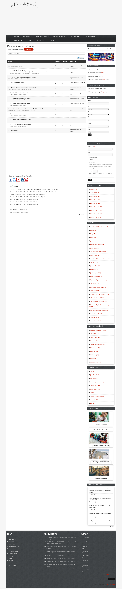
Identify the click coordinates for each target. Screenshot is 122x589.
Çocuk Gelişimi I (95, 248)
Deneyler (11, 558)
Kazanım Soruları (13, 548)
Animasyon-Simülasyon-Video (99, 330)
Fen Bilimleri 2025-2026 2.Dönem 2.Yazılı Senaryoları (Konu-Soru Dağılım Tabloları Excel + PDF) (34, 189)
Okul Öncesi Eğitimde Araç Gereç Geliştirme (101, 258)
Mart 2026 (85, 542)
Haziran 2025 (86, 569)
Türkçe (93, 234)
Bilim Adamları (90, 36)
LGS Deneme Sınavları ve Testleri (19, 65)
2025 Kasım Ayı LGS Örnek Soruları (19, 212)
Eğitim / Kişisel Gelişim (97, 382)
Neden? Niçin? (95, 351)
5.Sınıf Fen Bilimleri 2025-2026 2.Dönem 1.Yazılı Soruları (24, 204)
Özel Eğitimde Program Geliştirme (99, 310)
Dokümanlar (27, 36)
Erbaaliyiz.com (12, 556)
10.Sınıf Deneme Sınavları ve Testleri (21, 119)
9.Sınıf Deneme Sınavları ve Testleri (21, 114)
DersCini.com (12, 565)
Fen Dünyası (12, 537)
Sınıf (89, 106)
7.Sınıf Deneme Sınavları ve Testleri (21, 103)
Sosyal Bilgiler (94, 290)
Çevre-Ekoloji (94, 375)
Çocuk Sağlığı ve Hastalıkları (98, 251)
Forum (30, 40)
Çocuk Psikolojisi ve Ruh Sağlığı (98, 301)
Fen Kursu (11, 541)
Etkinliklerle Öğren (14, 563)
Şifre (89, 152)
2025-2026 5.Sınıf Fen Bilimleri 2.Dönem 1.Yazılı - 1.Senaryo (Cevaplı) (27, 194)
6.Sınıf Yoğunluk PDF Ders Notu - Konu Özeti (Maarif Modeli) (100, 499)
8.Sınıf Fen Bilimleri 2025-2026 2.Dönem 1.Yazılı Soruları (24, 199)
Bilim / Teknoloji (95, 389)
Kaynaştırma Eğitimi (96, 276)
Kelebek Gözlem (13, 553)
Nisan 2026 (86, 537)
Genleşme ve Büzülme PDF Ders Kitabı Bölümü (100, 520)
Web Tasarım (94, 378)
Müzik (92, 403)
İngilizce (93, 237)
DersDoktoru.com (13, 551)
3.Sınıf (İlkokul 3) (95, 199)
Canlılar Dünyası (95, 385)
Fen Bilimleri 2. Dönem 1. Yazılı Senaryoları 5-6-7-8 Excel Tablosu (26, 207)
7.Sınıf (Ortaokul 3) (96, 214)
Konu (89, 123)
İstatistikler (96, 586)
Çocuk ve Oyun (95, 255)
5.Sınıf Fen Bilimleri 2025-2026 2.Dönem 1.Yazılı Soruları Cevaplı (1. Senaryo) (29, 197)
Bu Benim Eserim (76, 36)
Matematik (93, 230)
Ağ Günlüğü (41, 40)
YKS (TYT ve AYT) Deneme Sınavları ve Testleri (23, 77)
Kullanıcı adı (91, 146)
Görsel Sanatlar (94, 317)
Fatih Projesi (94, 399)
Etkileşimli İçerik (95, 362)
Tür (89, 129)
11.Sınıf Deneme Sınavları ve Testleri (21, 124)
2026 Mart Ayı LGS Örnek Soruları (18, 209)
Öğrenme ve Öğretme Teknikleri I (99, 280)
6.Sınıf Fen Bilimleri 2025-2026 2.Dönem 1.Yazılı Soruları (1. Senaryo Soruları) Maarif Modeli (33, 191)
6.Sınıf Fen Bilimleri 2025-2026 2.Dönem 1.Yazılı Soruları (24, 202)
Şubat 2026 (85, 546)
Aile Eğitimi (94, 269)
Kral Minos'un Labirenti (101, 478)
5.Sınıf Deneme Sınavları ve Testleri (21, 93)
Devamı (82, 214)
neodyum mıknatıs (100, 48)
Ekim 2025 (85, 560)
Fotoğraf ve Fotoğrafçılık (97, 396)
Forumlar (17, 53)
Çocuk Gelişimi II (95, 273)
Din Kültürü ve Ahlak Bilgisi (98, 287)
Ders (89, 112)
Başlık (89, 100)
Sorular (93, 358)
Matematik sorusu (93, 168)
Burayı (102, 72)
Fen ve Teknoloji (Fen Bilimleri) (99, 226)
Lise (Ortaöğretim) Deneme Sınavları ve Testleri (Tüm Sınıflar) (27, 108)
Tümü (112, 526)
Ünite (89, 117)
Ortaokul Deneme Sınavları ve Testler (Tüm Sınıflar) (24, 87)
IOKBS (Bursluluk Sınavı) (17, 82)
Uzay (92, 371)
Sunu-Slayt (94, 340)
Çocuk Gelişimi (95, 241)
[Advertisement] (61, 21)
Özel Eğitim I (94, 262)
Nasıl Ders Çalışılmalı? (101, 424)
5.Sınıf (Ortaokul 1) (96, 207)
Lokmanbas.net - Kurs (14, 546)
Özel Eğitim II (94, 283)
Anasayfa (16, 36)
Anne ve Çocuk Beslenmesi (97, 244)
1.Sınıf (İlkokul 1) (95, 192)
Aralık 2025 (86, 555)
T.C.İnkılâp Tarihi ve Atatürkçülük (99, 294)
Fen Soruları (12, 544)
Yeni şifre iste (92, 159)
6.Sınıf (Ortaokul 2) (96, 210)
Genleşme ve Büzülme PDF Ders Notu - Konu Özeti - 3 (100, 514)
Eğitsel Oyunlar (95, 337)
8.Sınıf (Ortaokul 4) (96, 217)
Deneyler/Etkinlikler (60, 36)
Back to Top (111, 578)
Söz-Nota (11, 560)
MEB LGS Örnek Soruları (19, 70)
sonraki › (113, 573)
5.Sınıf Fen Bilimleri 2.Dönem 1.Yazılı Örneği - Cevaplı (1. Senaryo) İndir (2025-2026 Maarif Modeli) (100, 490)
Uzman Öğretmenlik (95, 320)
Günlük (92, 392)
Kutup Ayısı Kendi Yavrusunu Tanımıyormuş (101, 462)
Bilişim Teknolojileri (96, 313)
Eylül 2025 (85, 565)
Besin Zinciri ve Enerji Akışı (101, 429)
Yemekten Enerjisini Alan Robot (101, 445)
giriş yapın (28, 49)
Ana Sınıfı (93, 189)
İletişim (51, 40)
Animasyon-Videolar (42, 36)
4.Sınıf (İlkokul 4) (95, 203)
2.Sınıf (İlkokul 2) (95, 196)
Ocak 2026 (85, 551)
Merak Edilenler (18, 40)
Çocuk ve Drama (95, 265)
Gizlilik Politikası (111, 584)
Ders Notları (94, 333)
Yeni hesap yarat (93, 157)
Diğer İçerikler (14, 130)
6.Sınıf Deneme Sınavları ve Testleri (21, 98)
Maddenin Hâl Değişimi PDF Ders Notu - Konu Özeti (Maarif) (100, 506)
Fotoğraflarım (12, 539)
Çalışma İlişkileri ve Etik (97, 297)
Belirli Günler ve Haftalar (97, 344)
